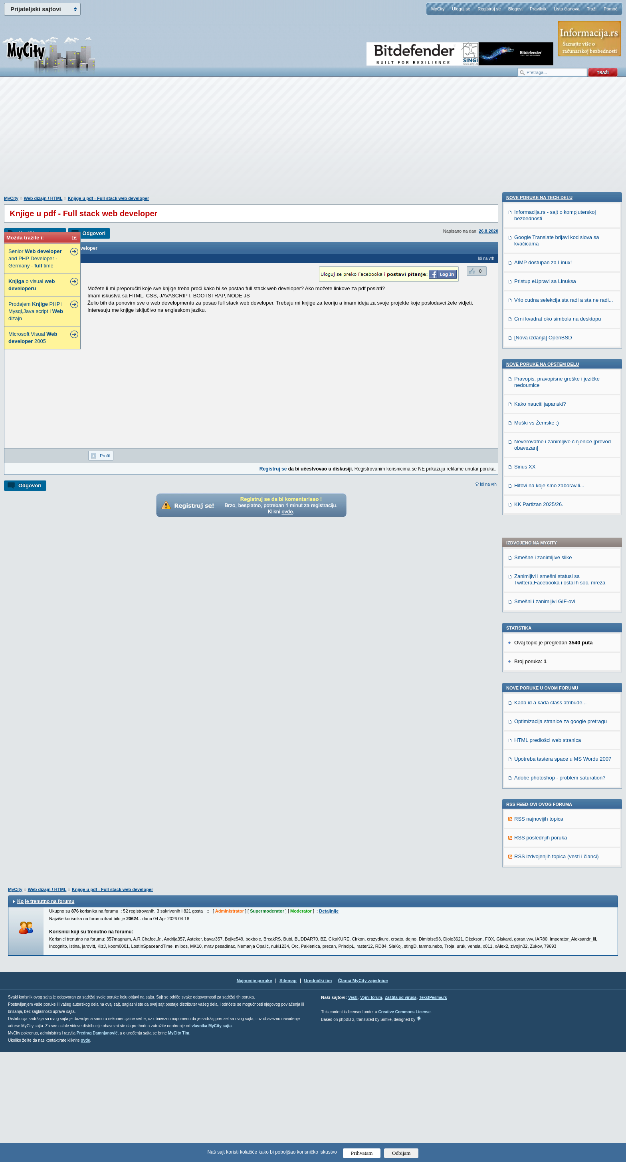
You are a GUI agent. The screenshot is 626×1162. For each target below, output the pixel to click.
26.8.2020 (488, 231)
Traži (591, 8)
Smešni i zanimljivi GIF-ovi (544, 378)
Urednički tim (318, 1090)
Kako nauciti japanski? (540, 866)
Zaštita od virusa (400, 1107)
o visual (31, 284)
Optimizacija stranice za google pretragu (560, 498)
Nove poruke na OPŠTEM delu (542, 826)
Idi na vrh (488, 484)
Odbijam (401, 1153)
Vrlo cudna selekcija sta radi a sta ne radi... (563, 762)
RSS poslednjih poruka (540, 614)
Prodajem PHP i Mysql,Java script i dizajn (35, 311)
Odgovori (93, 233)
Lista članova (566, 8)
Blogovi (515, 8)
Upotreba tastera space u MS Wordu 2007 (562, 535)
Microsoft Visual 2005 (32, 337)
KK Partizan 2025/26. (538, 966)
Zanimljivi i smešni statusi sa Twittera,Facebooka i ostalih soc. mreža (559, 356)
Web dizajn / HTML (43, 198)
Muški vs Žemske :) (536, 885)
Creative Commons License (404, 1122)
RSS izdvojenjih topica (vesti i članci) (556, 633)
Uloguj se (461, 8)
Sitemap (288, 1090)
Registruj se (489, 8)
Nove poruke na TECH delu (539, 659)
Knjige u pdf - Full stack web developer (108, 198)
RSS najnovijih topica (538, 595)
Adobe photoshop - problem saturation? (559, 554)
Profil (105, 455)
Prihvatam (362, 1153)
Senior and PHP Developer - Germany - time (34, 258)
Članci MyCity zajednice (363, 1090)
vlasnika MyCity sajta (212, 1136)
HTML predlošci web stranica (547, 517)
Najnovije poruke (254, 1090)
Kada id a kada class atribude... (550, 479)
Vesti (352, 1107)
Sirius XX (524, 929)
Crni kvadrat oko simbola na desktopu (557, 781)
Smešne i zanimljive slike (543, 334)
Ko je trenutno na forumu (45, 1011)
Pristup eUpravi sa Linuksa (545, 743)
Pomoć (610, 8)
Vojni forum (371, 1107)
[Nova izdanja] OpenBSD (543, 800)
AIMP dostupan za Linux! (543, 724)
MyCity (438, 8)
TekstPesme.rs (433, 1107)
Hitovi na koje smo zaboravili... (549, 948)
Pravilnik (538, 8)
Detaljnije (329, 1020)
